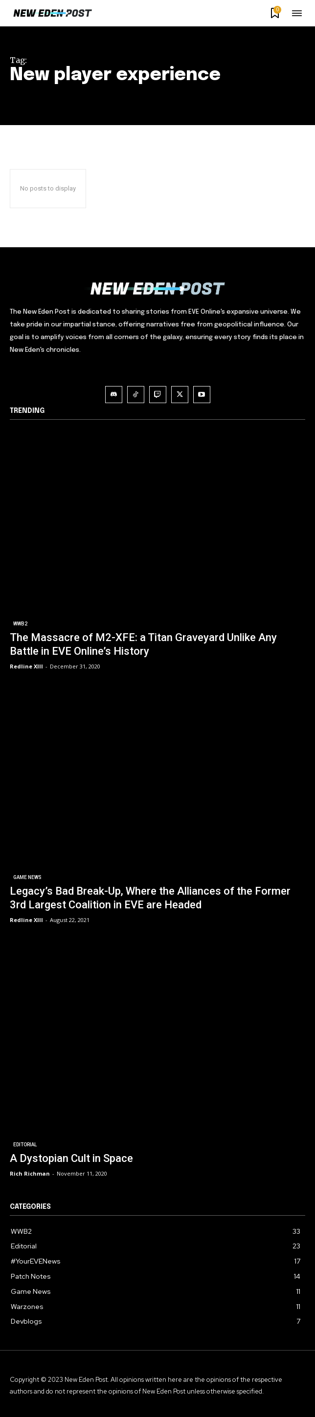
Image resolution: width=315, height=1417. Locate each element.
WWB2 (20, 623)
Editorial (25, 1144)
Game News (27, 877)
